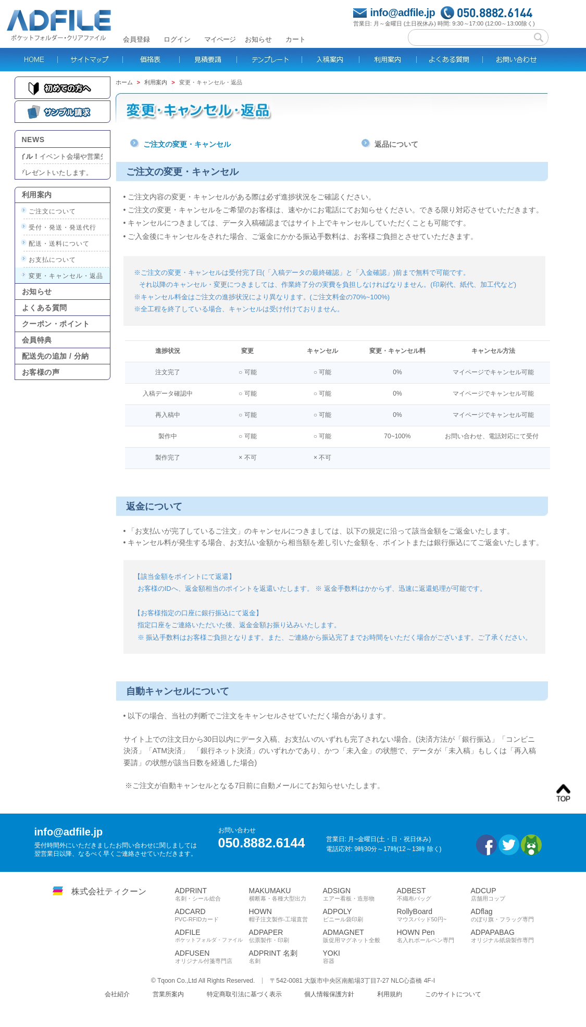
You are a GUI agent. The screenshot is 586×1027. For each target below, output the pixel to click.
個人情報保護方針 (329, 994)
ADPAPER (286, 936)
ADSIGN (360, 894)
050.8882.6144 (494, 12)
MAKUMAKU (286, 894)
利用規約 (389, 994)
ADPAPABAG (508, 936)
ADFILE (212, 935)
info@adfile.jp (402, 12)
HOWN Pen (434, 936)
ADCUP (508, 894)
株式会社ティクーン (108, 891)
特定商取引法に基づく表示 (244, 994)
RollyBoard (434, 915)
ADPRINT (212, 894)
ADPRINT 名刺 (286, 957)
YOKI (360, 957)
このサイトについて (453, 994)
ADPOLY (360, 915)
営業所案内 (168, 994)
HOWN (286, 915)
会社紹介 (117, 994)
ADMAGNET (360, 936)
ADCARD (212, 915)
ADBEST (434, 894)
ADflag (508, 915)
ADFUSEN (212, 957)
